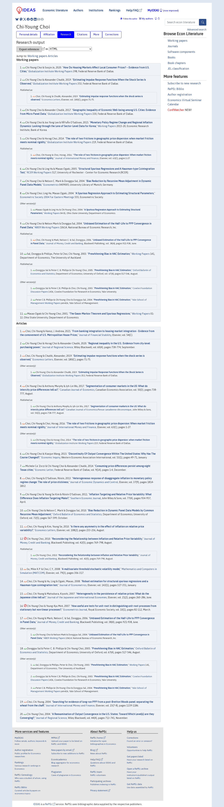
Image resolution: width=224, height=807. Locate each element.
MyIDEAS (163, 10)
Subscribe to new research (184, 83)
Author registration (180, 94)
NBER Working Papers (47, 227)
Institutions (96, 10)
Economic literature (55, 10)
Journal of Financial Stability (95, 335)
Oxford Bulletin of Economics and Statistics (77, 514)
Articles (53, 56)
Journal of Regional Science (57, 347)
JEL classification (178, 68)
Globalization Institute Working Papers (50, 71)
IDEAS (36, 804)
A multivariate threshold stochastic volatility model (91, 569)
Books (171, 57)
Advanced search (196, 29)
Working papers (177, 40)
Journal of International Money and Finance (77, 158)
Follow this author (130, 19)
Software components (181, 51)
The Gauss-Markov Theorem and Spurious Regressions (100, 313)
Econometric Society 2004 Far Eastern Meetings (47, 197)
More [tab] (96, 34)
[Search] (202, 22)
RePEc (50, 804)
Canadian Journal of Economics (77, 389)
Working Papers (107, 126)
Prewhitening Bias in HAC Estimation (109, 253)
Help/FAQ (134, 10)
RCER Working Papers (39, 172)
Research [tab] (66, 34)
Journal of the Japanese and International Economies (77, 597)
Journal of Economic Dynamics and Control (94, 482)
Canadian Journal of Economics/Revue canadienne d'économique (98, 409)
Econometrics (51, 184)
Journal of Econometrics (72, 585)
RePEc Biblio (176, 88)
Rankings (114, 10)
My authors (146, 18)
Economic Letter (44, 469)
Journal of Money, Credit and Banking (64, 243)
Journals (173, 46)
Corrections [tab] (111, 34)
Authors (78, 10)
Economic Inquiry (50, 457)
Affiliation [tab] (49, 34)
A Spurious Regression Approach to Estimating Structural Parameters (115, 193)
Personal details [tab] (28, 34)
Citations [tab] (82, 34)
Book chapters (177, 63)
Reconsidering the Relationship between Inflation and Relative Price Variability (97, 538)
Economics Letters (51, 99)
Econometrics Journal (75, 609)
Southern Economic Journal (86, 498)
